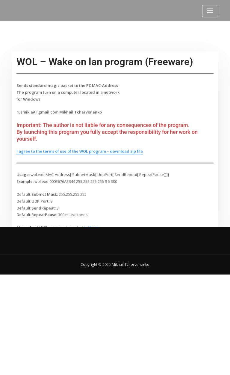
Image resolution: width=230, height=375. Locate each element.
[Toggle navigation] (210, 11)
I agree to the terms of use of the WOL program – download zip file (79, 169)
